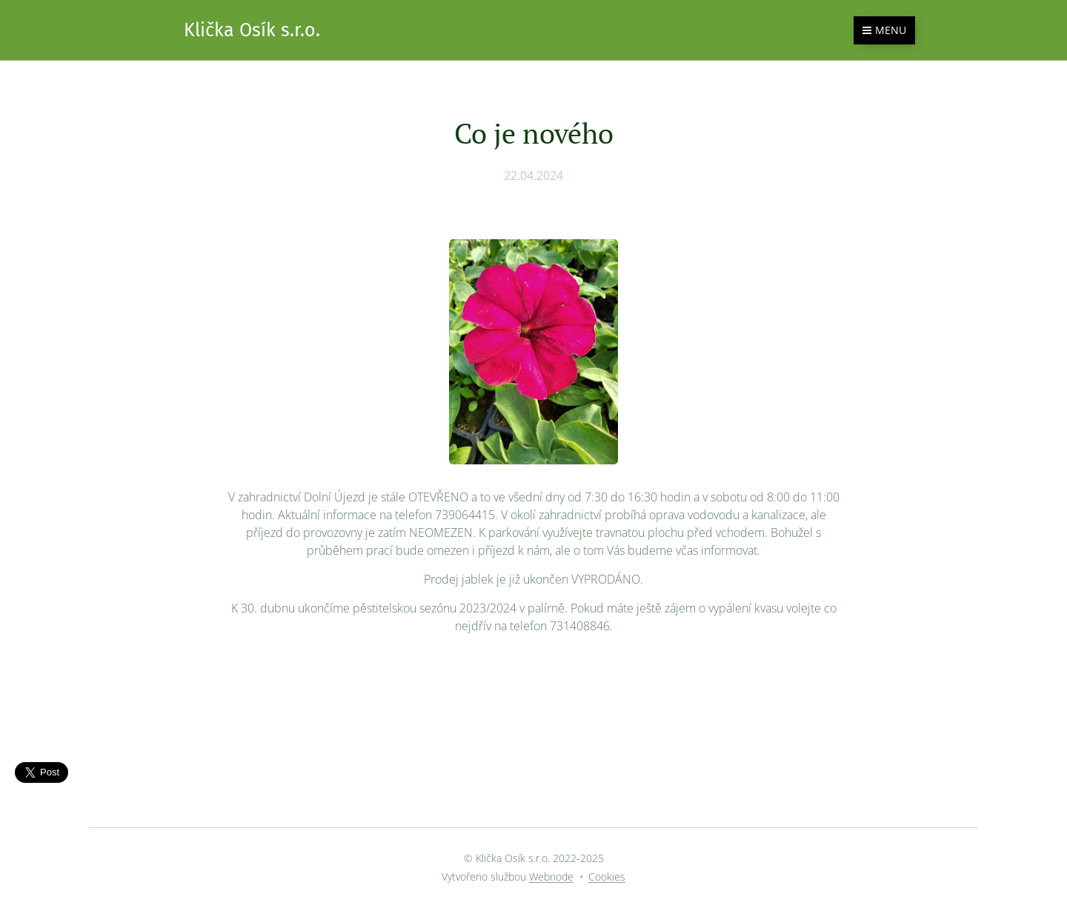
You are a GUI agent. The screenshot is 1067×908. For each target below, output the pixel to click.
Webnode (551, 876)
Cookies (606, 876)
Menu (884, 30)
